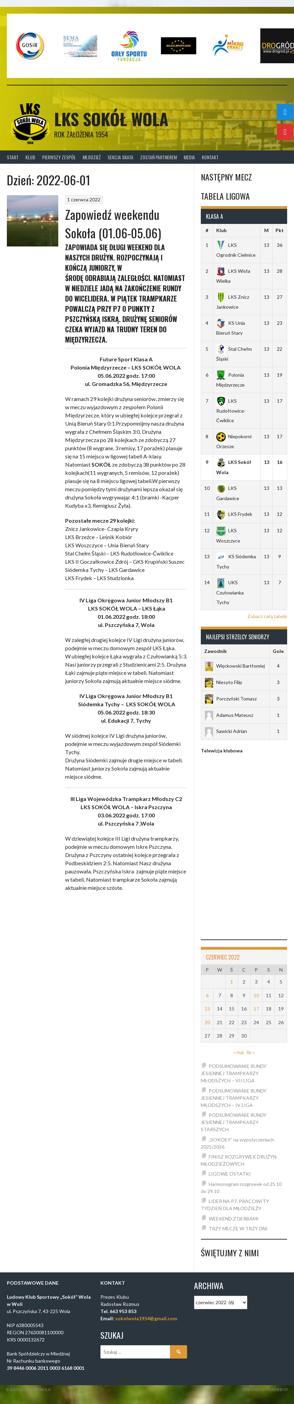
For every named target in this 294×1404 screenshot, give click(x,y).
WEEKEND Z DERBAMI (234, 1218)
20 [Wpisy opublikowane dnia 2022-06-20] (207, 1022)
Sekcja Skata (120, 157)
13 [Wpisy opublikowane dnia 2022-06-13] (207, 1009)
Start (13, 157)
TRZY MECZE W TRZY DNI (238, 1228)
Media (189, 157)
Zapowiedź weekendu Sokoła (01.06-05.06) (113, 223)
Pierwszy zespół (59, 157)
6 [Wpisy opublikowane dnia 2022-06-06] (207, 995)
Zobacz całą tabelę (267, 616)
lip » (251, 1052)
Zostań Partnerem (158, 157)
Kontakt (210, 157)
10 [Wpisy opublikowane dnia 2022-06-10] (256, 995)
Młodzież (92, 157)
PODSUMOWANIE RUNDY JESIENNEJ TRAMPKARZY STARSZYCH (234, 1122)
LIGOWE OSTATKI (230, 1174)
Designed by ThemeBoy (265, 1389)
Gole (278, 651)
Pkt (279, 230)
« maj (238, 1052)
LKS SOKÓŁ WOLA (111, 119)
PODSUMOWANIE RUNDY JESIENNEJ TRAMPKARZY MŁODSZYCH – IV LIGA (234, 1098)
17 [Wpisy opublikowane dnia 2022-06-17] (256, 1009)
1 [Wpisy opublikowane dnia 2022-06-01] (231, 982)
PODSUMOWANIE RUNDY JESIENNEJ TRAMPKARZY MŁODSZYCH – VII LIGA (234, 1073)
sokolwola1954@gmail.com (146, 1318)
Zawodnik (215, 651)
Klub (30, 157)
